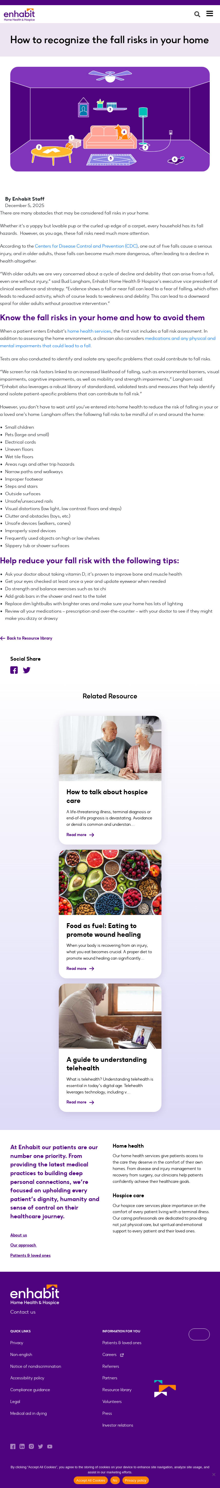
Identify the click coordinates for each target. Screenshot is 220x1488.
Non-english (21, 1354)
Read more (80, 834)
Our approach (23, 1245)
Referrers (110, 1366)
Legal (15, 1401)
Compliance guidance (30, 1389)
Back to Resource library (26, 638)
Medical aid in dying (28, 1413)
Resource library (117, 1389)
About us (18, 1235)
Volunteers (112, 1401)
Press (107, 1413)
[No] (213, 1474)
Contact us (23, 1311)
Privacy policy (135, 1480)
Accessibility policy (27, 1377)
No (115, 1480)
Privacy (16, 1342)
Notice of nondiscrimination (35, 1366)
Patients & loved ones (30, 1255)
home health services (89, 331)
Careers (113, 1354)
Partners (109, 1377)
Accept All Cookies (90, 1480)
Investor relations (117, 1425)
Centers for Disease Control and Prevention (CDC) (86, 246)
